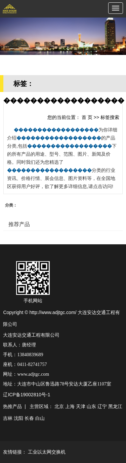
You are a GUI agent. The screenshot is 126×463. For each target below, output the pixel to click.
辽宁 (102, 406)
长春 (29, 418)
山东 (91, 406)
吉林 (7, 418)
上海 (70, 406)
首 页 (87, 117)
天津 (80, 406)
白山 (40, 418)
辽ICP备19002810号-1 (26, 394)
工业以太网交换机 (47, 452)
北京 (59, 406)
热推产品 (12, 406)
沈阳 (18, 418)
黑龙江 (115, 406)
